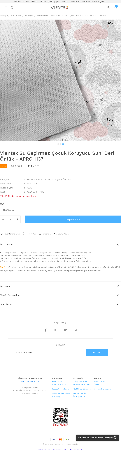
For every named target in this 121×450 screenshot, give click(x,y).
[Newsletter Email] (48, 352)
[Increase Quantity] (17, 219)
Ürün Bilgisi (7, 244)
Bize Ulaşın (56, 396)
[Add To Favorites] (10, 233)
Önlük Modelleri (35, 179)
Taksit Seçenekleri (10, 295)
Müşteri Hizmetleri (102, 389)
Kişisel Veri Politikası (61, 393)
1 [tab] (58, 144)
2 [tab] (60, 144)
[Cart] (113, 7)
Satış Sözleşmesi (81, 381)
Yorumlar (5, 286)
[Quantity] (10, 219)
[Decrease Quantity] (3, 219)
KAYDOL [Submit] (97, 352)
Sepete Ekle (73, 219)
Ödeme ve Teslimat (82, 384)
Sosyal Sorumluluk (60, 389)
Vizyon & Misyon (59, 384)
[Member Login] (106, 7)
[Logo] (60, 7)
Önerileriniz (7, 304)
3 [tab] (63, 144)
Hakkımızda (57, 381)
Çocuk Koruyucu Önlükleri (58, 179)
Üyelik (96, 384)
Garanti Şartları (80, 393)
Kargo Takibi (99, 381)
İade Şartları (79, 396)
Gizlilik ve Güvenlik (82, 389)
